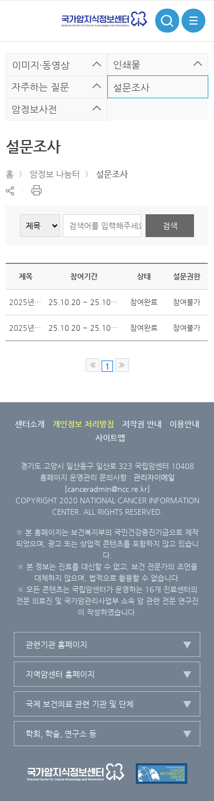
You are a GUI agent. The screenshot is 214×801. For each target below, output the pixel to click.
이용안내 (184, 423)
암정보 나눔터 (55, 174)
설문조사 (112, 174)
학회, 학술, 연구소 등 (61, 733)
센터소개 (30, 423)
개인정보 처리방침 (83, 423)
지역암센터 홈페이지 (60, 674)
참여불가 (186, 302)
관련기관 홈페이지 (56, 644)
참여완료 (144, 302)
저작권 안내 (141, 423)
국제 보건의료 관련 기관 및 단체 (80, 703)
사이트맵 (110, 437)
